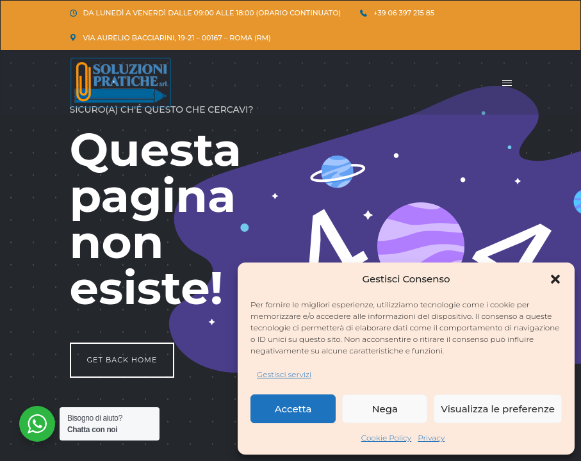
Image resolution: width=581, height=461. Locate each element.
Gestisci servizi (284, 374)
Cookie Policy (386, 437)
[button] (555, 279)
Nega (385, 409)
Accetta (293, 409)
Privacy (431, 437)
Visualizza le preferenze (498, 409)
